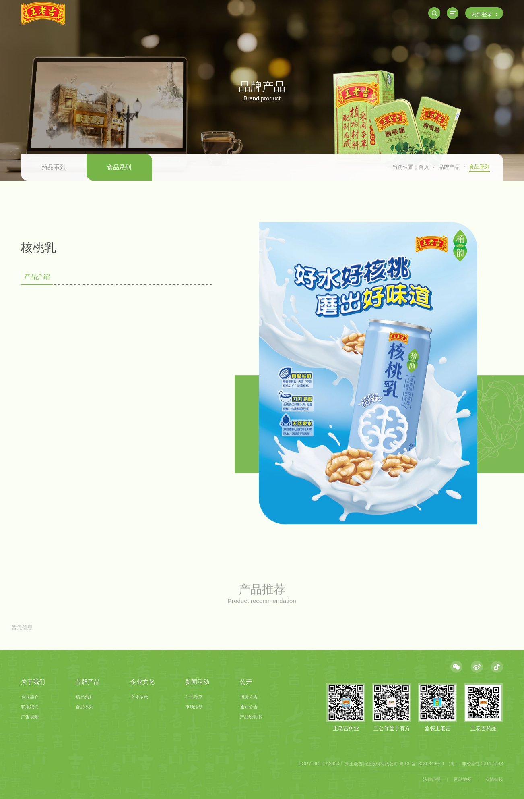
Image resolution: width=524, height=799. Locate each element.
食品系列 (119, 167)
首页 (424, 167)
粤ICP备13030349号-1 (422, 763)
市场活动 (194, 706)
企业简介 (30, 697)
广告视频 (30, 716)
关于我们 (33, 682)
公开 (246, 682)
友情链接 (494, 779)
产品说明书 (251, 716)
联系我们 (30, 706)
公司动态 (194, 697)
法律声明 (432, 779)
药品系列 (53, 167)
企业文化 (142, 682)
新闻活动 (197, 682)
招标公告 (249, 697)
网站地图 (463, 779)
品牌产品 (449, 167)
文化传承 (139, 697)
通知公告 (249, 706)
